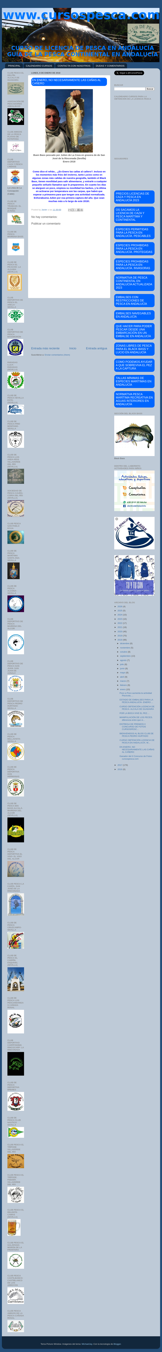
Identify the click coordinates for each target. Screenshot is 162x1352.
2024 (120, 615)
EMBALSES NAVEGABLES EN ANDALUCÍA (133, 315)
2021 (120, 627)
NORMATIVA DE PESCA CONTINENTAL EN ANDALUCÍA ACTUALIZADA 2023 (134, 282)
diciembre (125, 643)
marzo (123, 681)
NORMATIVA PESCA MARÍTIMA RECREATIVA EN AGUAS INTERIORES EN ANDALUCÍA (134, 399)
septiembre (125, 656)
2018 (120, 640)
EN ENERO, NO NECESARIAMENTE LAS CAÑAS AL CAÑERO (137, 749)
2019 (120, 635)
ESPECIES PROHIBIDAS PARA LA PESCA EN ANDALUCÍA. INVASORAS (133, 265)
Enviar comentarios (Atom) (57, 355)
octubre (124, 652)
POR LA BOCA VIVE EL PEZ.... (135, 713)
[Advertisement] (69, 322)
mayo (123, 672)
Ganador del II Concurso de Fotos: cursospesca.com (136, 757)
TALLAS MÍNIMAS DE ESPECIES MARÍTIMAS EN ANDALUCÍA (133, 381)
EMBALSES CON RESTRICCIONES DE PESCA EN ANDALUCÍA (131, 300)
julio (122, 664)
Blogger (117, 1344)
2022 (120, 623)
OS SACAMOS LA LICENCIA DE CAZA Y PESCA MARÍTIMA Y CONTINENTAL (130, 214)
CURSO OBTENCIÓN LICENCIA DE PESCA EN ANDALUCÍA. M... (137, 741)
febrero (124, 685)
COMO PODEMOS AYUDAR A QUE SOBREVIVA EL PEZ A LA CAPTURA (134, 365)
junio (122, 668)
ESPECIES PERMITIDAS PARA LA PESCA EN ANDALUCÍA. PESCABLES (133, 233)
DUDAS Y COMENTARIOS (110, 65)
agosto (123, 660)
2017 (120, 765)
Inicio (72, 348)
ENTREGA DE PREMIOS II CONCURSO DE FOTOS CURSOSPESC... (133, 726)
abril (122, 677)
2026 (120, 606)
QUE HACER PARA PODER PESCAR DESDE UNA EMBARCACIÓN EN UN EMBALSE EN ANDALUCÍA (134, 331)
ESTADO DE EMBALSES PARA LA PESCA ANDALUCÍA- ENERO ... (136, 701)
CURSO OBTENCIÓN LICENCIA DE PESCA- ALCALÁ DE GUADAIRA (137, 707)
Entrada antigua (96, 348)
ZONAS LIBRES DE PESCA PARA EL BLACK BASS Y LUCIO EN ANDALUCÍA (134, 349)
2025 (120, 610)
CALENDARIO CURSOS (39, 65)
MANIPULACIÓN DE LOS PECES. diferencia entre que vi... (136, 718)
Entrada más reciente (45, 348)
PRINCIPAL (14, 65)
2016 (120, 769)
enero (123, 689)
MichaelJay (87, 1344)
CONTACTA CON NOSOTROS (74, 65)
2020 (120, 631)
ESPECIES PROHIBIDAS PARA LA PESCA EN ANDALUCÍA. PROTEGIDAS (134, 249)
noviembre (125, 648)
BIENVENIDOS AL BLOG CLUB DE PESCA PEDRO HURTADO (137, 734)
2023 (120, 619)
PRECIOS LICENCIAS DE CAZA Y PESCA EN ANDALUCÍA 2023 (132, 197)
